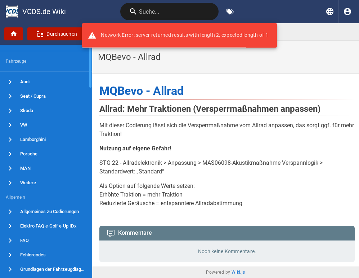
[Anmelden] (347, 11)
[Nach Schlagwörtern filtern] (230, 11)
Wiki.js (238, 272)
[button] (329, 11)
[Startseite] (13, 33)
